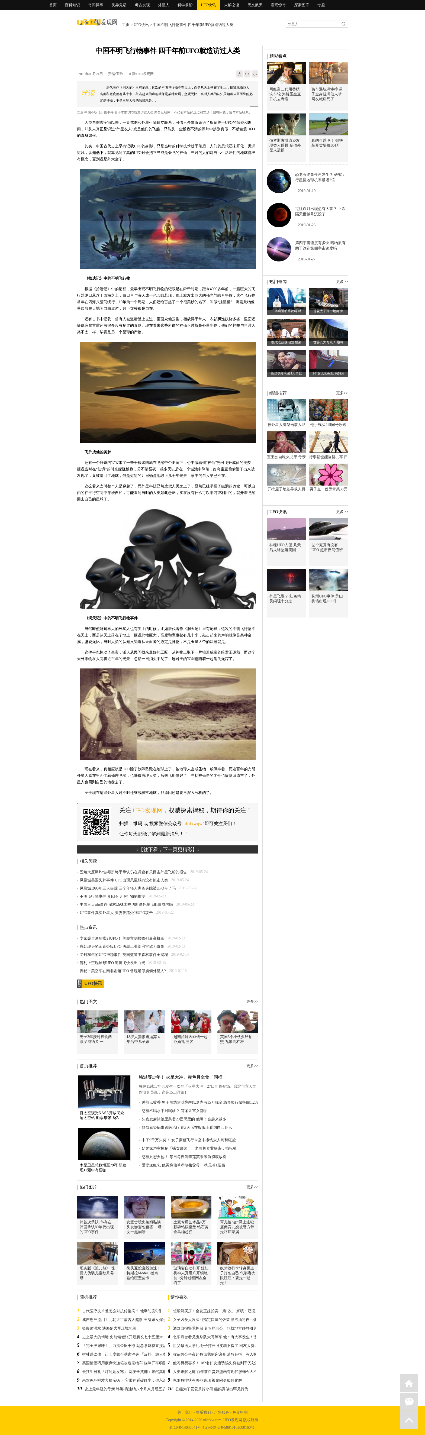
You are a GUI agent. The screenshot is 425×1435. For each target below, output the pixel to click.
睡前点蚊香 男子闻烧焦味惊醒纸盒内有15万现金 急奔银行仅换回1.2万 (200, 1102)
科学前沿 (185, 5)
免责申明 (240, 1412)
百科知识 (72, 5)
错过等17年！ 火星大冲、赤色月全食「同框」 (183, 1077)
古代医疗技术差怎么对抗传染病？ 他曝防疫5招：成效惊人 (131, 1311)
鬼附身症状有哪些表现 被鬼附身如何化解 (207, 1380)
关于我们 (184, 1412)
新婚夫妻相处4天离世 (286, 373)
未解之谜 (231, 5)
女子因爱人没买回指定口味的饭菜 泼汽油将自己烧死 (217, 1320)
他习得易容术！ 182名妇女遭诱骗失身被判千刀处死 (216, 1363)
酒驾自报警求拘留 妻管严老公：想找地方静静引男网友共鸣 (223, 1328)
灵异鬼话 (119, 5)
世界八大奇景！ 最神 (328, 342)
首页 (53, 5)
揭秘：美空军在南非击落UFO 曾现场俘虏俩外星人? (123, 971)
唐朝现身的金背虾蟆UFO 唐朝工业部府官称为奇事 (122, 947)
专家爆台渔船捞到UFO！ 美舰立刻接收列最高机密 (122, 938)
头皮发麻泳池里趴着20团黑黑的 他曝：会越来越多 (184, 1119)
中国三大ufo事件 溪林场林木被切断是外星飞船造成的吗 (126, 905)
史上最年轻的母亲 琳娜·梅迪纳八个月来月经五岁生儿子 (131, 1389)
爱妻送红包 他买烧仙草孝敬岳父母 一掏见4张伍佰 (183, 1165)
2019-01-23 (306, 225)
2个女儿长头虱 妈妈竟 (328, 373)
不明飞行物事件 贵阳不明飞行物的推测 (112, 896)
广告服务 (221, 1412)
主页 (126, 25)
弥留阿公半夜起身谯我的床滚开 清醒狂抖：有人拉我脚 (219, 1354)
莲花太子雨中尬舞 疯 (328, 311)
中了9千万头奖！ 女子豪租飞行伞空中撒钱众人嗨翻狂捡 (189, 1140)
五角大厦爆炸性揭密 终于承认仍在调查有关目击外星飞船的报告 (133, 872)
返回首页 (409, 1383)
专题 (321, 5)
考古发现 (142, 5)
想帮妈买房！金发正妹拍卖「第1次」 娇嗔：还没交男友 (220, 1311)
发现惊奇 (278, 5)
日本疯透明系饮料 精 (286, 311)
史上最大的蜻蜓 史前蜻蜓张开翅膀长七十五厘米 (122, 1337)
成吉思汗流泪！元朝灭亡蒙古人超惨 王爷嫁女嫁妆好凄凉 (130, 1320)
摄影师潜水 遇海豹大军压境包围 (109, 1328)
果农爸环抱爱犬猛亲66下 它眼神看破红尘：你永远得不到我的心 (135, 1380)
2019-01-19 (306, 191)
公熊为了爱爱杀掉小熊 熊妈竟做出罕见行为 (212, 1389)
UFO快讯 (208, 5)
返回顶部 (409, 1420)
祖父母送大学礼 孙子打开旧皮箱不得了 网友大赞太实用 (219, 1346)
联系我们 (203, 1412)
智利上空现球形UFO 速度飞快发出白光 (112, 963)
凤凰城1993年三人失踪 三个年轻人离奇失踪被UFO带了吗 (128, 888)
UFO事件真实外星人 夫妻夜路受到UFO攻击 (116, 913)
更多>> (252, 1002)
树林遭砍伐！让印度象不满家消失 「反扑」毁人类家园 (128, 1354)
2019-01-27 (306, 259)
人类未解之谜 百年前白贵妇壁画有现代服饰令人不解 (217, 1372)
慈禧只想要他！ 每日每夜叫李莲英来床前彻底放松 (184, 1157)
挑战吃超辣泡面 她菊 (286, 342)
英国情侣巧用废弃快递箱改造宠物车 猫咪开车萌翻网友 (128, 1363)
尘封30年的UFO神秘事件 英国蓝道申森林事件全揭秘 (124, 955)
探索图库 (301, 5)
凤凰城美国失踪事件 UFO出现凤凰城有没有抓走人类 (124, 880)
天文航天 (255, 5)
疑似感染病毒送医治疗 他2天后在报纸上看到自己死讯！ (189, 1128)
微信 (409, 1402)
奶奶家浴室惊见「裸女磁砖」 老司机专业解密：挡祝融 (189, 1148)
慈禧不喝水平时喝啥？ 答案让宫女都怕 (174, 1111)
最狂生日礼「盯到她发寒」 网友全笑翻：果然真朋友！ (128, 1372)
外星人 (163, 5)
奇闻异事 (95, 5)
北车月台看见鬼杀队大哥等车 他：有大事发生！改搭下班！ (223, 1337)
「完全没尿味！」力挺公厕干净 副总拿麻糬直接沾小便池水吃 (134, 1346)
